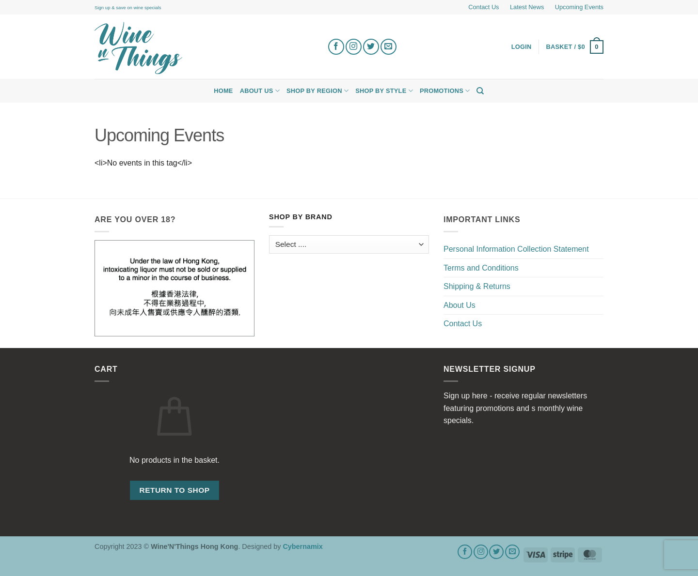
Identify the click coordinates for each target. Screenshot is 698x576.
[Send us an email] (389, 47)
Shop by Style (384, 90)
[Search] (480, 91)
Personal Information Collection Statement (516, 249)
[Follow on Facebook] (336, 47)
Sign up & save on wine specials (128, 7)
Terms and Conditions (481, 268)
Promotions (445, 90)
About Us (260, 90)
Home (223, 90)
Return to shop (174, 490)
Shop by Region (317, 90)
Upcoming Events (579, 7)
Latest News (527, 7)
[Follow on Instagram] (354, 47)
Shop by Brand (301, 217)
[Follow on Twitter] (371, 47)
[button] (575, 47)
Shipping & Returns (477, 286)
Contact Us (483, 7)
